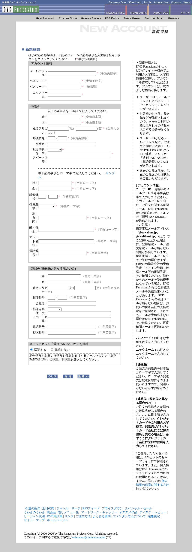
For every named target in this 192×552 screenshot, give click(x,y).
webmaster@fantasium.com (88, 537)
